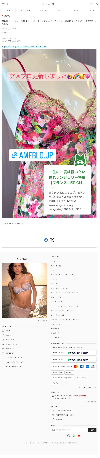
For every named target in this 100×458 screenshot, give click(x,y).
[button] (3, 4)
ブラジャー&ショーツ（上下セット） (64, 275)
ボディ (91, 10)
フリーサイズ (56, 324)
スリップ (76, 10)
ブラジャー (44, 10)
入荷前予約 (55, 333)
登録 (92, 430)
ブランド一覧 (56, 266)
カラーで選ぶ (25, 10)
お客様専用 (55, 328)
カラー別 (54, 270)
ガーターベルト (57, 302)
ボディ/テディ (56, 297)
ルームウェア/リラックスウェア (62, 311)
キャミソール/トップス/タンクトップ (65, 293)
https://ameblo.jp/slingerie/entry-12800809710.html (24, 46)
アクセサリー (56, 337)
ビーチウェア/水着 (58, 315)
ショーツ (60, 10)
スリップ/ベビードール (59, 288)
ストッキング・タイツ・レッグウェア (65, 319)
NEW (9, 10)
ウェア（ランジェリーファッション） (65, 306)
